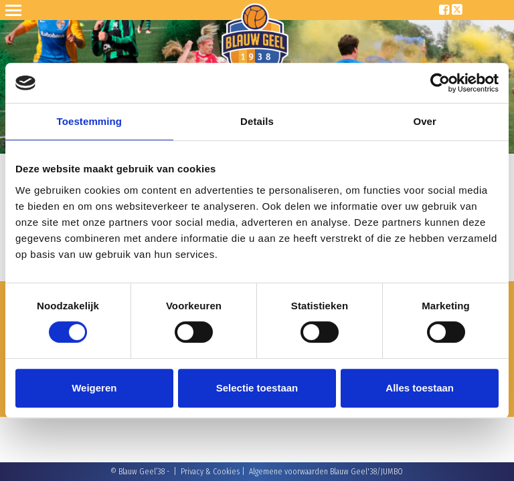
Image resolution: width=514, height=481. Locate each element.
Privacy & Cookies (210, 471)
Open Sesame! (16, 10)
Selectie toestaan (257, 387)
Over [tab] (424, 121)
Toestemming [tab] (89, 121)
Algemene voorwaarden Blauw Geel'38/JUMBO (326, 471)
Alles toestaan (420, 387)
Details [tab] (257, 121)
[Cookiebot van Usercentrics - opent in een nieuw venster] (440, 83)
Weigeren (94, 387)
